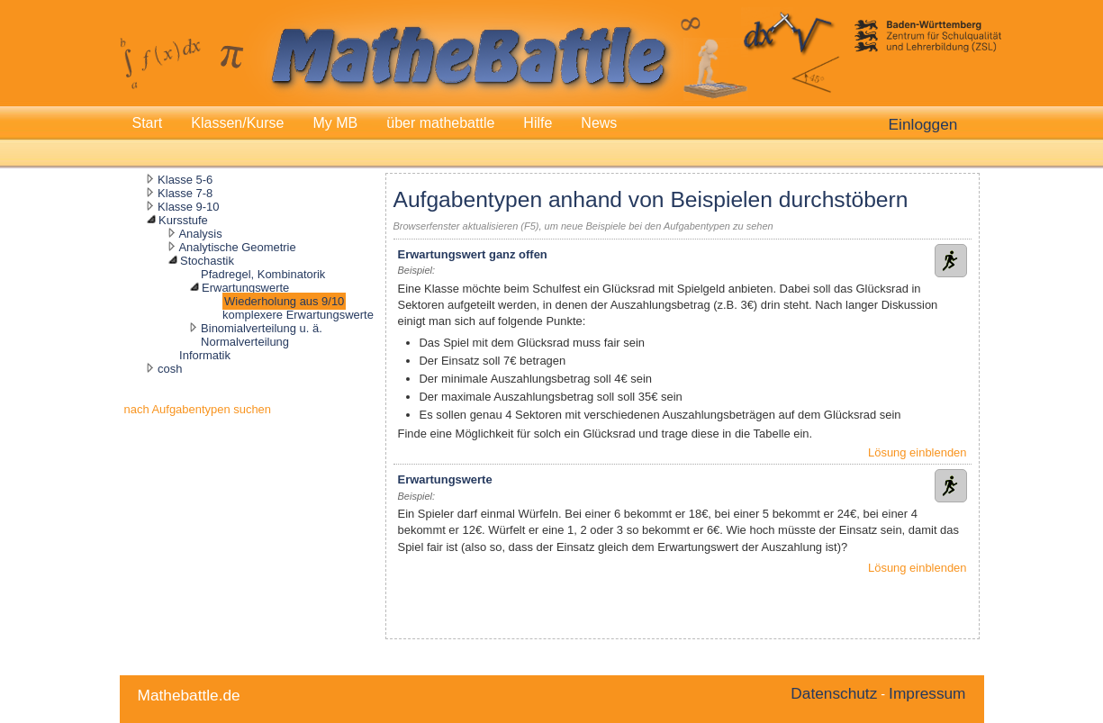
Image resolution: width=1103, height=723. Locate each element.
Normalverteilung (245, 341)
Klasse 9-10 (188, 206)
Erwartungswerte (245, 287)
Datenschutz (834, 693)
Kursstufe (183, 220)
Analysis (200, 233)
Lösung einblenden (917, 452)
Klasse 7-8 (185, 193)
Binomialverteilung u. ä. (261, 328)
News (599, 123)
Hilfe (537, 123)
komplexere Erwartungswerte (298, 314)
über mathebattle (440, 123)
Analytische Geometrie (236, 247)
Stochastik (207, 260)
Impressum (927, 693)
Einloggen (923, 124)
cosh (170, 368)
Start (147, 123)
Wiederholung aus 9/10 (284, 301)
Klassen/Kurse (237, 123)
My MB (334, 123)
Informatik (205, 355)
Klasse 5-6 (185, 179)
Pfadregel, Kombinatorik (263, 274)
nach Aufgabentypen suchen (198, 409)
